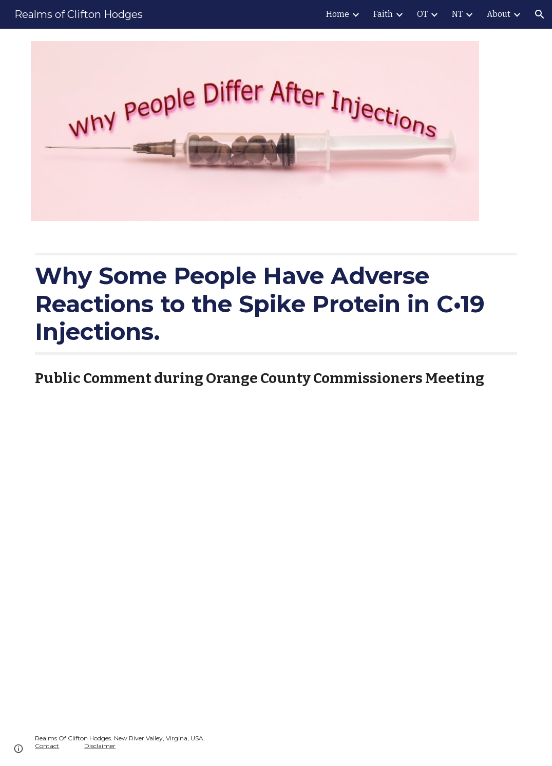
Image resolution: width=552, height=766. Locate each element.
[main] (276, 304)
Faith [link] (383, 14)
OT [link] (422, 14)
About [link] (498, 14)
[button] (539, 14)
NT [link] (457, 14)
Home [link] (337, 14)
